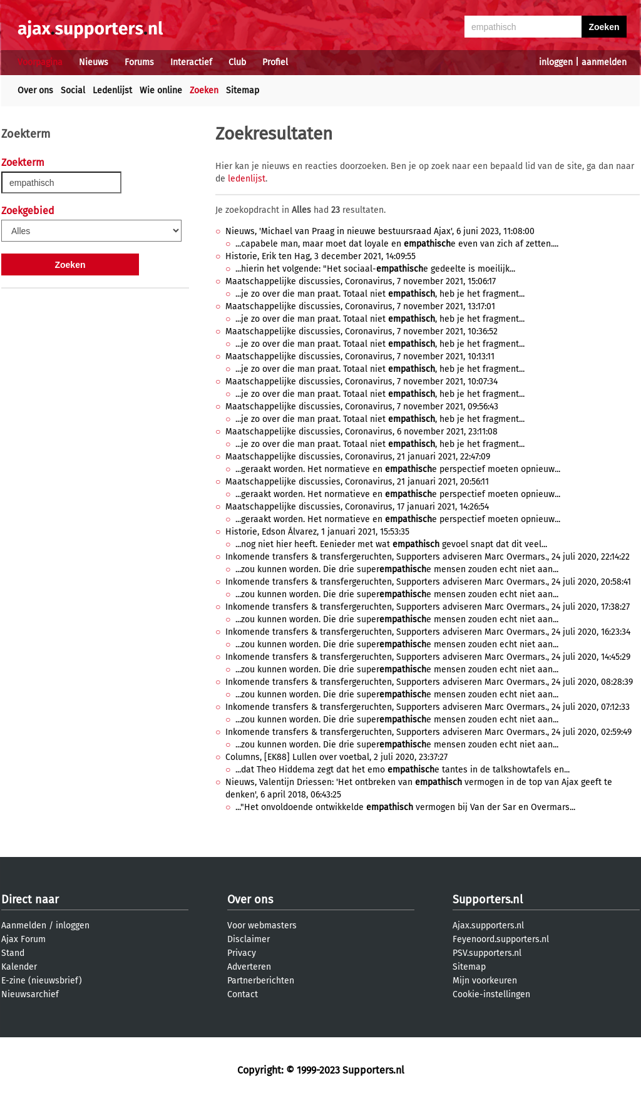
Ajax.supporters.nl (488, 925)
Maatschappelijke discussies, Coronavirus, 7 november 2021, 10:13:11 (360, 356)
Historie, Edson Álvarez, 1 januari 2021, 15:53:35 (317, 531)
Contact (242, 994)
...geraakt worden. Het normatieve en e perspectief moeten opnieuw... (397, 469)
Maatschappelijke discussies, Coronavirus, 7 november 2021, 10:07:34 (361, 381)
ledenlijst (246, 178)
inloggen (556, 62)
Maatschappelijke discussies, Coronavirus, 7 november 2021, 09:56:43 (361, 406)
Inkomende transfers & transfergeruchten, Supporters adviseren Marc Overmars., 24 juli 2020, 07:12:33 (427, 707)
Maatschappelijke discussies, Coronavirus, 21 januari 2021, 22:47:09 (357, 456)
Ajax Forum (23, 939)
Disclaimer (248, 939)
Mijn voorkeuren (485, 980)
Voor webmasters (262, 925)
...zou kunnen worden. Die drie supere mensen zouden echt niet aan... (396, 569)
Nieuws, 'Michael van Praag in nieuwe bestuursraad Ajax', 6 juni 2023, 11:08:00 (380, 231)
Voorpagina (40, 62)
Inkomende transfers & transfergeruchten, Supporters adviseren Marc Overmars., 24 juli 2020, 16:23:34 (427, 632)
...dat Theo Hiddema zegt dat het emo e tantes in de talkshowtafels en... (402, 769)
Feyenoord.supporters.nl (501, 939)
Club (237, 62)
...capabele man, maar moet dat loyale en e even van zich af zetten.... (396, 244)
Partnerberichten (260, 980)
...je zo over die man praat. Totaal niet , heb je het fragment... (380, 294)
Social (73, 90)
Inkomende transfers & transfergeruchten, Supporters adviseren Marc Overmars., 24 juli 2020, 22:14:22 (427, 557)
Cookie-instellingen (491, 994)
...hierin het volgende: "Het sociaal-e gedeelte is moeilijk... (375, 269)
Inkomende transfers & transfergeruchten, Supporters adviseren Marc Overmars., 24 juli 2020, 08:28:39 (429, 682)
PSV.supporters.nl (487, 953)
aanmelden (604, 62)
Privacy (241, 953)
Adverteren (249, 967)
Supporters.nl (488, 899)
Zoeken (204, 90)
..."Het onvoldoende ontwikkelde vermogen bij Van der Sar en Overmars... (405, 807)
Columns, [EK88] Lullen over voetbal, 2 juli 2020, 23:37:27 (336, 757)
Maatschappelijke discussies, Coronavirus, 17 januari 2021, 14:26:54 (357, 506)
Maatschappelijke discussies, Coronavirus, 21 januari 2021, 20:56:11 (357, 481)
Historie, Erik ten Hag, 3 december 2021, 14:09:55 (320, 256)
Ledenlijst (112, 90)
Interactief (191, 62)
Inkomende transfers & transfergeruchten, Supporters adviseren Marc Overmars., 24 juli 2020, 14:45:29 (427, 657)
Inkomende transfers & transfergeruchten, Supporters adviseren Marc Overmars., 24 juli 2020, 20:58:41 (428, 582)
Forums (139, 62)
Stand (12, 953)
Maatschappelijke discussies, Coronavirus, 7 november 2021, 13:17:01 (360, 306)
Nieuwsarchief (30, 994)
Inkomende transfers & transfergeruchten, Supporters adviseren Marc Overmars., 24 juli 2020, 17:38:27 (427, 607)
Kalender (19, 967)
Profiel (275, 62)
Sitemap (242, 90)
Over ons (35, 90)
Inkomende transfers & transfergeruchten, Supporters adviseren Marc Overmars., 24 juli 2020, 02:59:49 (428, 732)
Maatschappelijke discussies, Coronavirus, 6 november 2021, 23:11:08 (361, 431)
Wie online (161, 90)
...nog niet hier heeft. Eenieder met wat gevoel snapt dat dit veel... (391, 544)
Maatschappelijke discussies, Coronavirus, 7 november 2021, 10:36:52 (361, 331)
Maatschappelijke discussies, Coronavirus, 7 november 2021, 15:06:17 (360, 281)
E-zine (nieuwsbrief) (41, 980)
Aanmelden (23, 925)
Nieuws (93, 62)
